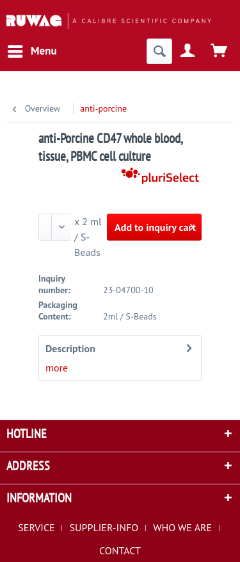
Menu (32, 49)
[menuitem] (31, 51)
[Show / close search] (159, 51)
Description (70, 348)
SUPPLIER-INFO (104, 527)
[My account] (188, 51)
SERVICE (36, 527)
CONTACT (120, 550)
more (56, 367)
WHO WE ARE (182, 527)
